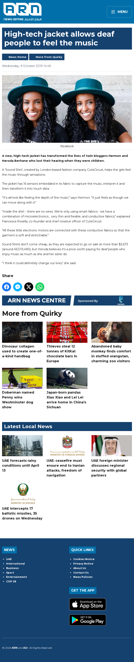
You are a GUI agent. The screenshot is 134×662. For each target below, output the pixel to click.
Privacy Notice (83, 563)
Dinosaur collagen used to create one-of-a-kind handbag (22, 339)
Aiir (25, 647)
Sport (10, 572)
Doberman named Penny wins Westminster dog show (22, 388)
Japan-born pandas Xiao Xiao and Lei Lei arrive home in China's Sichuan (67, 388)
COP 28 (11, 581)
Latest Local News (28, 426)
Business (12, 568)
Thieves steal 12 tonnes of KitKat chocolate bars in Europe (67, 342)
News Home (17, 57)
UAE (9, 559)
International (15, 563)
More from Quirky (49, 57)
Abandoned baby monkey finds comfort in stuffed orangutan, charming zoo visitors (111, 342)
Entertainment (16, 576)
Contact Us (81, 572)
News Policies (83, 576)
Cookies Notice (84, 559)
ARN (14, 647)
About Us (79, 568)
